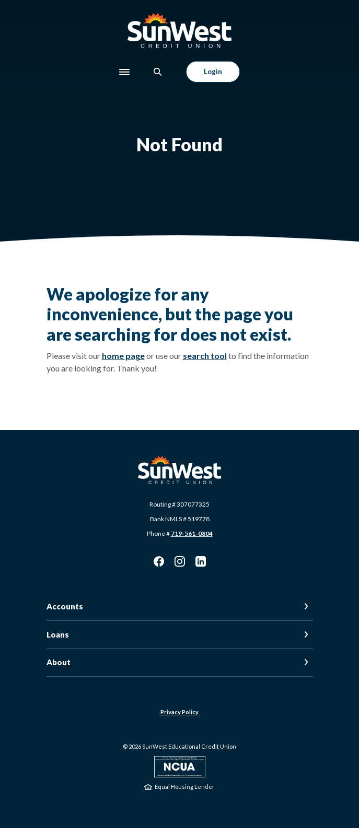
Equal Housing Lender (185, 786)
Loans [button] (58, 634)
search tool (205, 356)
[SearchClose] (157, 71)
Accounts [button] (65, 606)
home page (123, 356)
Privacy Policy (179, 712)
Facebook (159, 561)
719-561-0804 (192, 533)
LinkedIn (200, 561)
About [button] (59, 662)
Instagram (180, 561)
